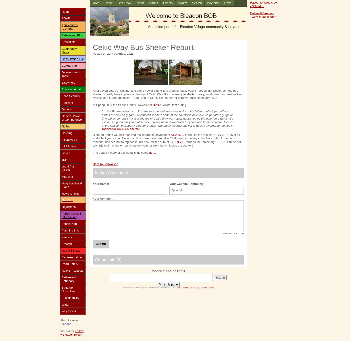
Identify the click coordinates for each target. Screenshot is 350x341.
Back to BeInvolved (105, 164)
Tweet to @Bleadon (263, 17)
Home (108, 3)
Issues (153, 3)
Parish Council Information (71, 215)
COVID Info (69, 65)
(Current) (67, 28)
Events (168, 3)
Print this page (168, 284)
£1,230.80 (177, 134)
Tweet (77, 334)
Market (182, 3)
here (152, 152)
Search (197, 3)
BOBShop (124, 3)
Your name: (101, 184)
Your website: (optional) (186, 184)
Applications (70, 25)
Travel (228, 3)
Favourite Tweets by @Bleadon (263, 4)
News (140, 3)
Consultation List (73, 59)
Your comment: (104, 198)
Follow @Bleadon (71, 332)
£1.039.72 (176, 142)
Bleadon (65, 324)
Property (213, 3)
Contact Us (187, 288)
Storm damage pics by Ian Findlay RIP (121, 129)
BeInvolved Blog (72, 35)
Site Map (196, 288)
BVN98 (157, 105)
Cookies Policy (208, 288)
